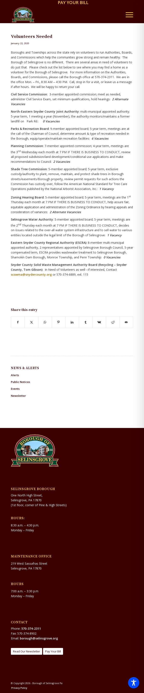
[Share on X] (31, 322)
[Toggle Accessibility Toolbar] (134, 683)
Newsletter (18, 396)
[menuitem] (73, 2)
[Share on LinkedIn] (72, 322)
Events (15, 389)
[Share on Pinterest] (58, 322)
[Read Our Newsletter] (26, 651)
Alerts (15, 375)
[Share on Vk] (99, 322)
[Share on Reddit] (113, 322)
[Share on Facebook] (18, 322)
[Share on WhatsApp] (45, 322)
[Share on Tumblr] (85, 322)
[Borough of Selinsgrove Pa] (60, 14)
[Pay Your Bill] (53, 651)
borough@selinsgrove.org (39, 638)
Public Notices (20, 382)
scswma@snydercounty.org (31, 274)
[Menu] (127, 14)
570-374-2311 (31, 628)
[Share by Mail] (126, 322)
